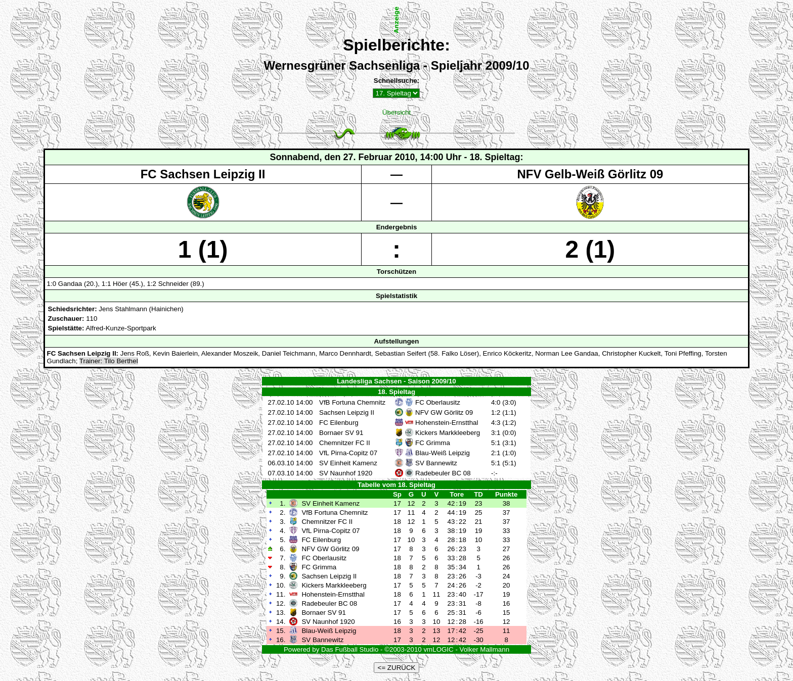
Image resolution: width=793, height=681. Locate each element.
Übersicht (396, 112)
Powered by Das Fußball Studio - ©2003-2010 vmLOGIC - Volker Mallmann (396, 649)
